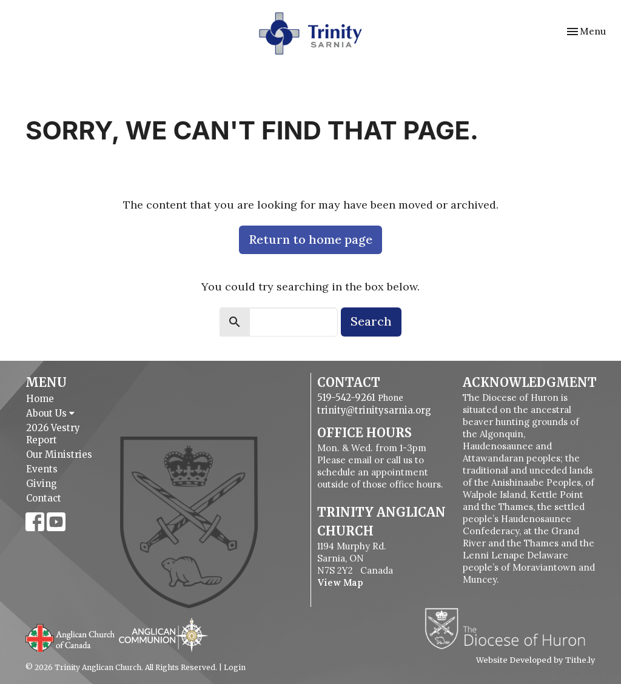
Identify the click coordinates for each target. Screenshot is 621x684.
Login (235, 667)
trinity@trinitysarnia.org (374, 410)
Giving (41, 483)
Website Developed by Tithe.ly (536, 660)
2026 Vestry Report (53, 434)
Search (371, 321)
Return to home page (310, 239)
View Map (340, 582)
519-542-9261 (346, 397)
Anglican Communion (163, 634)
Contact (43, 498)
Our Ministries (59, 454)
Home (40, 398)
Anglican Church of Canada (70, 637)
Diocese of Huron (510, 628)
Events (42, 469)
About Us (50, 413)
